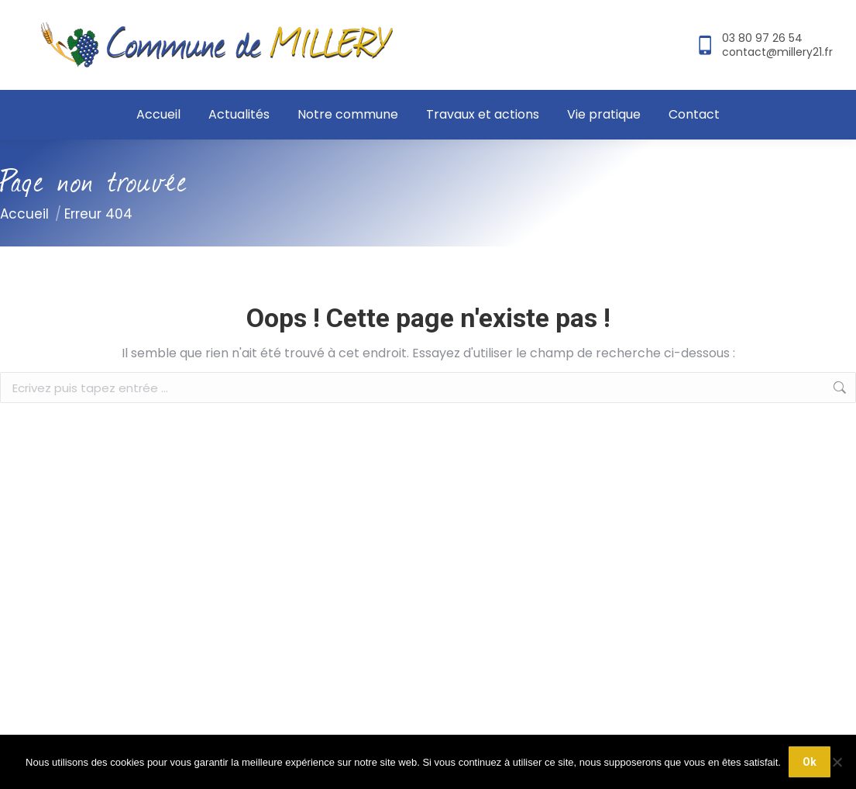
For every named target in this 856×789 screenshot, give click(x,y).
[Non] (836, 762)
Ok (809, 762)
